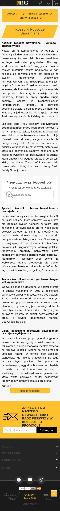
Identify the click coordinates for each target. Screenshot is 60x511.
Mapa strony (29, 504)
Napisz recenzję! (30, 390)
